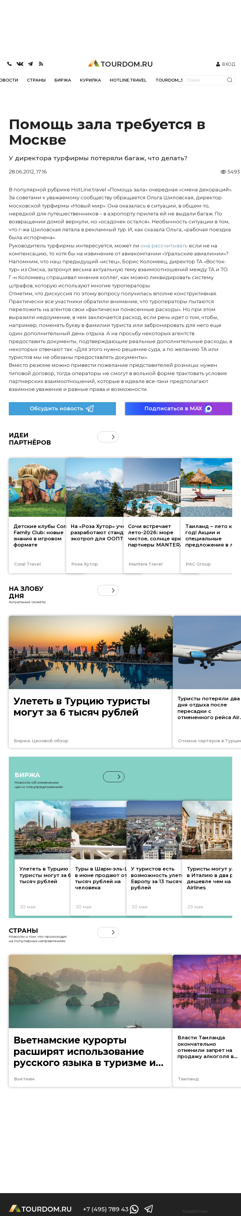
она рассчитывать (164, 246)
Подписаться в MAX (178, 408)
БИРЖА (62, 80)
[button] (113, 437)
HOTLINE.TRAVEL (128, 80)
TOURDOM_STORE (175, 80)
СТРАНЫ (36, 80)
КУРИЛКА (90, 80)
